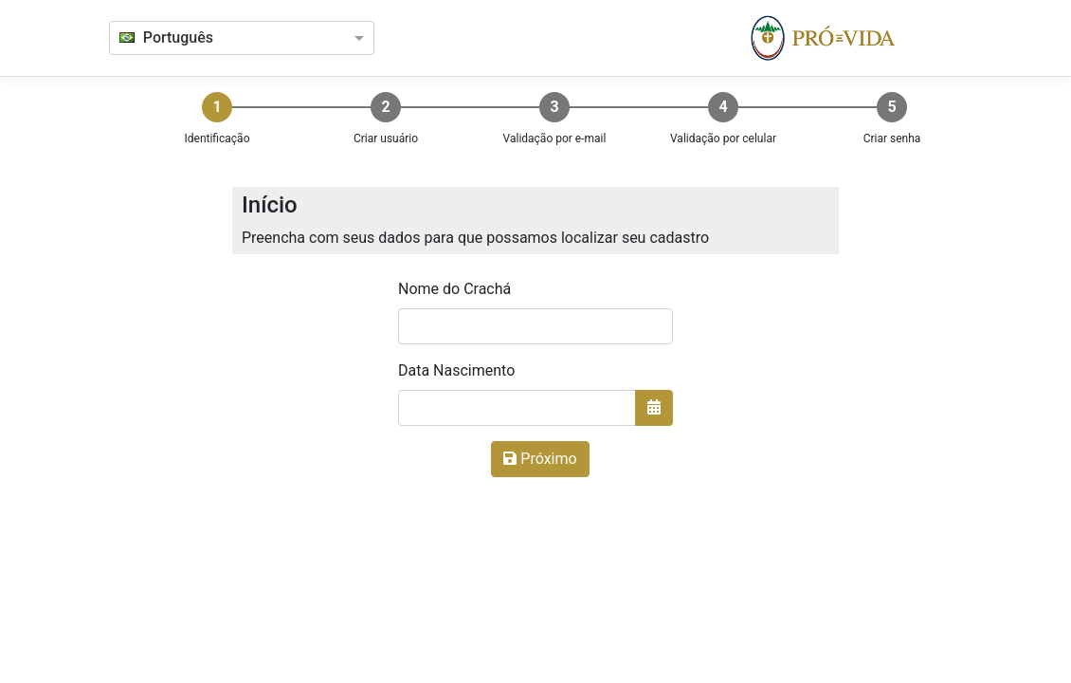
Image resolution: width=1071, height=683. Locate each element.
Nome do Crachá (454, 289)
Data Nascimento (456, 370)
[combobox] (224, 39)
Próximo (539, 459)
